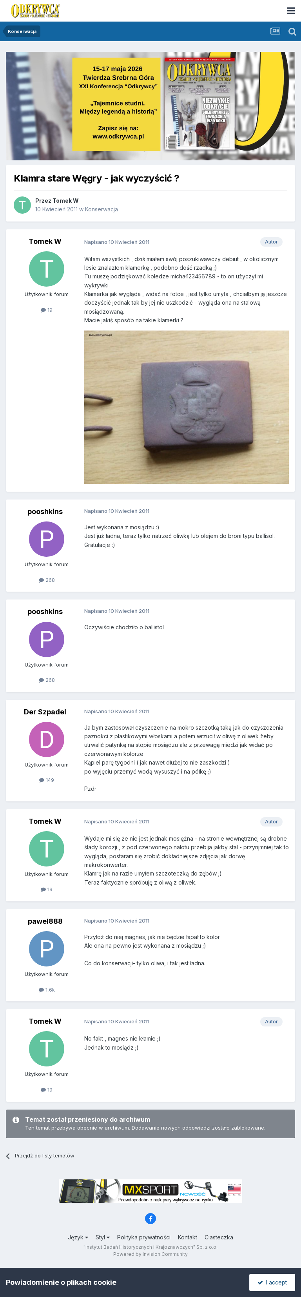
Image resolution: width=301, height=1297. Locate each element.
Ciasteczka (219, 1237)
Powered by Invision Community (150, 1254)
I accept (272, 1282)
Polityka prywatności (143, 1237)
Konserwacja (101, 209)
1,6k (47, 989)
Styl (103, 1237)
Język (78, 1237)
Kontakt (187, 1237)
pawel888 (45, 921)
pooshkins (45, 511)
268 (47, 580)
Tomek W (66, 200)
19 (47, 310)
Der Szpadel (45, 712)
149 (46, 780)
